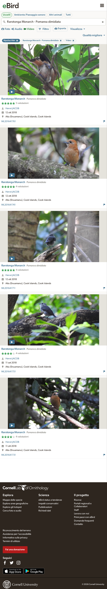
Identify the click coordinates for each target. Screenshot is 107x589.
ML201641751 (8, 371)
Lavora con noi (81, 513)
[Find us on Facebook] (5, 563)
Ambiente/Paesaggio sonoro (29, 15)
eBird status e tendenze (50, 500)
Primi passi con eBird (84, 517)
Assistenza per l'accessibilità (17, 534)
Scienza (43, 495)
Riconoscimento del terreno (17, 530)
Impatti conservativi (48, 503)
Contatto (78, 524)
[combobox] (53, 21)
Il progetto (81, 495)
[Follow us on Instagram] (18, 563)
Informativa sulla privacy (15, 537)
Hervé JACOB (12, 108)
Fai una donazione (15, 549)
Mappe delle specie (12, 500)
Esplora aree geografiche (15, 503)
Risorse (77, 500)
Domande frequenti (84, 521)
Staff (76, 510)
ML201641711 (8, 288)
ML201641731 (8, 455)
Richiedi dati (44, 511)
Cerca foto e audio (12, 511)
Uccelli (6, 15)
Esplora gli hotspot (12, 507)
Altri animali (55, 15)
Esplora (8, 495)
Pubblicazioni (45, 507)
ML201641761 (8, 121)
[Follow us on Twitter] (12, 563)
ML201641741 (8, 205)
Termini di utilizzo (11, 541)
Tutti (68, 15)
